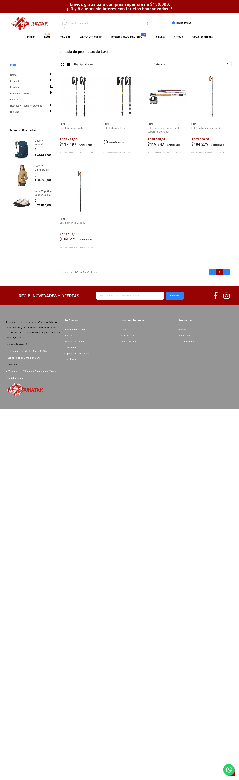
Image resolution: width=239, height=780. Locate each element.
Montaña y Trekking (91, 37)
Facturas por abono (74, 341)
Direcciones (70, 347)
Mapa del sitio (128, 341)
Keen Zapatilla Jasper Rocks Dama (43, 195)
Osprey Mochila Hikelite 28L (42, 144)
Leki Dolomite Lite (114, 128)
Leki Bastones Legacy (72, 222)
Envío (124, 329)
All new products (36, 219)
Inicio (13, 64)
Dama (47, 37)
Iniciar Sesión (182, 22)
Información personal (75, 329)
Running (160, 37)
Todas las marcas (202, 37)
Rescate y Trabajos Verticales (128, 37)
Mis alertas (70, 359)
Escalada (65, 37)
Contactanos (128, 335)
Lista (69, 64)
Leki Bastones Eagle (71, 128)
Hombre (30, 37)
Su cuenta (71, 320)
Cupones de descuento (76, 353)
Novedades (184, 335)
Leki (62, 124)
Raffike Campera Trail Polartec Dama (43, 170)
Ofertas (178, 37)
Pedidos (68, 335)
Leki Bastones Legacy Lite (206, 128)
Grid (62, 64)
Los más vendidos (188, 341)
